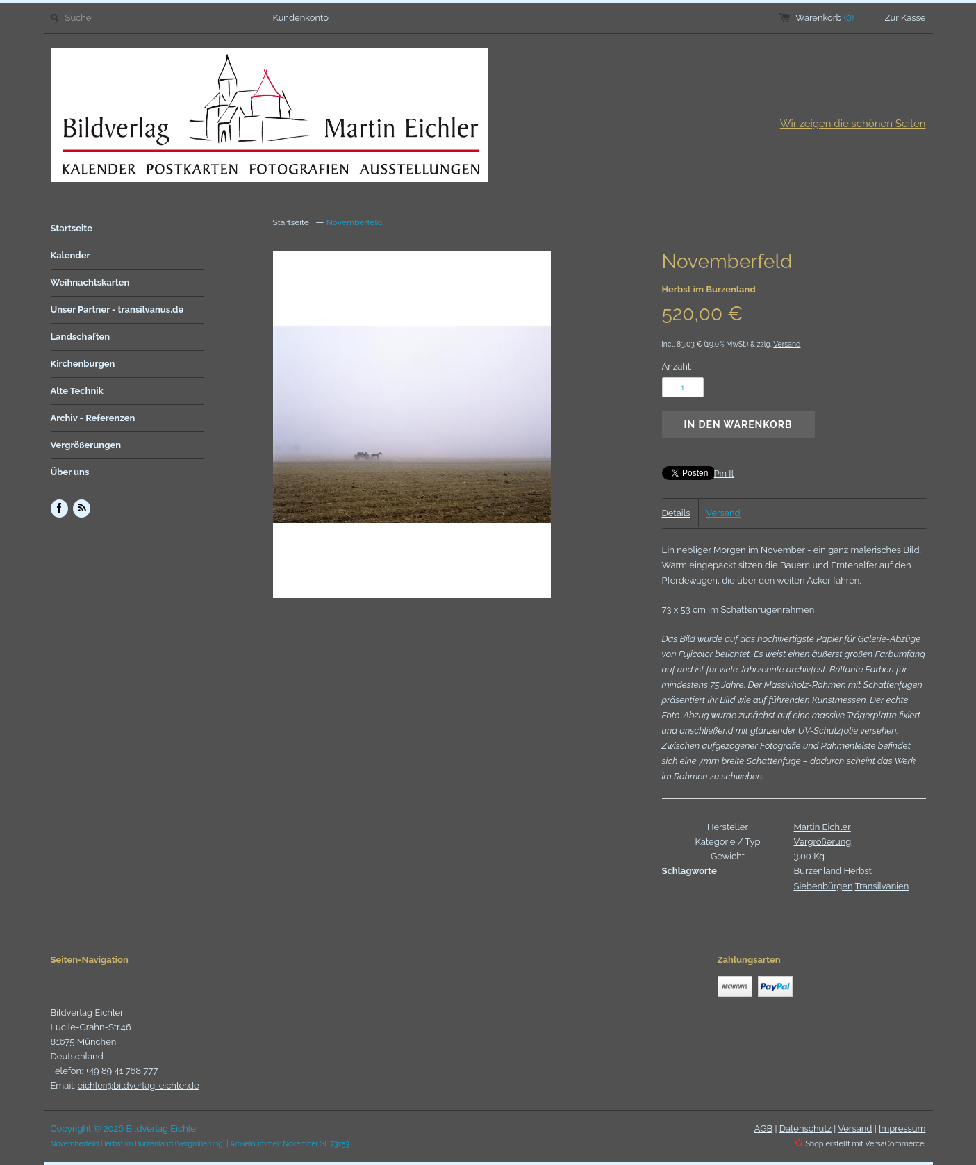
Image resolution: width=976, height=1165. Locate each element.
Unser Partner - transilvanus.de (117, 309)
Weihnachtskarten (90, 282)
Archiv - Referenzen (93, 418)
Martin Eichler (822, 827)
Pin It (724, 473)
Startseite (72, 228)
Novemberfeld (354, 222)
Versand (786, 344)
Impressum (902, 1128)
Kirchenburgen (83, 363)
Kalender (70, 255)
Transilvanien (881, 886)
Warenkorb (824, 18)
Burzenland (818, 871)
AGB (763, 1128)
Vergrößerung (823, 841)
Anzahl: (677, 366)
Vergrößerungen (86, 445)
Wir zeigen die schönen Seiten (853, 123)
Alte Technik (77, 391)
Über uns (70, 472)
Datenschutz (805, 1128)
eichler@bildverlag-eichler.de (138, 1085)
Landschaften (80, 336)
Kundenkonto (301, 18)
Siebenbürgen (823, 886)
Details (676, 513)
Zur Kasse (905, 18)
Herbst (858, 871)
